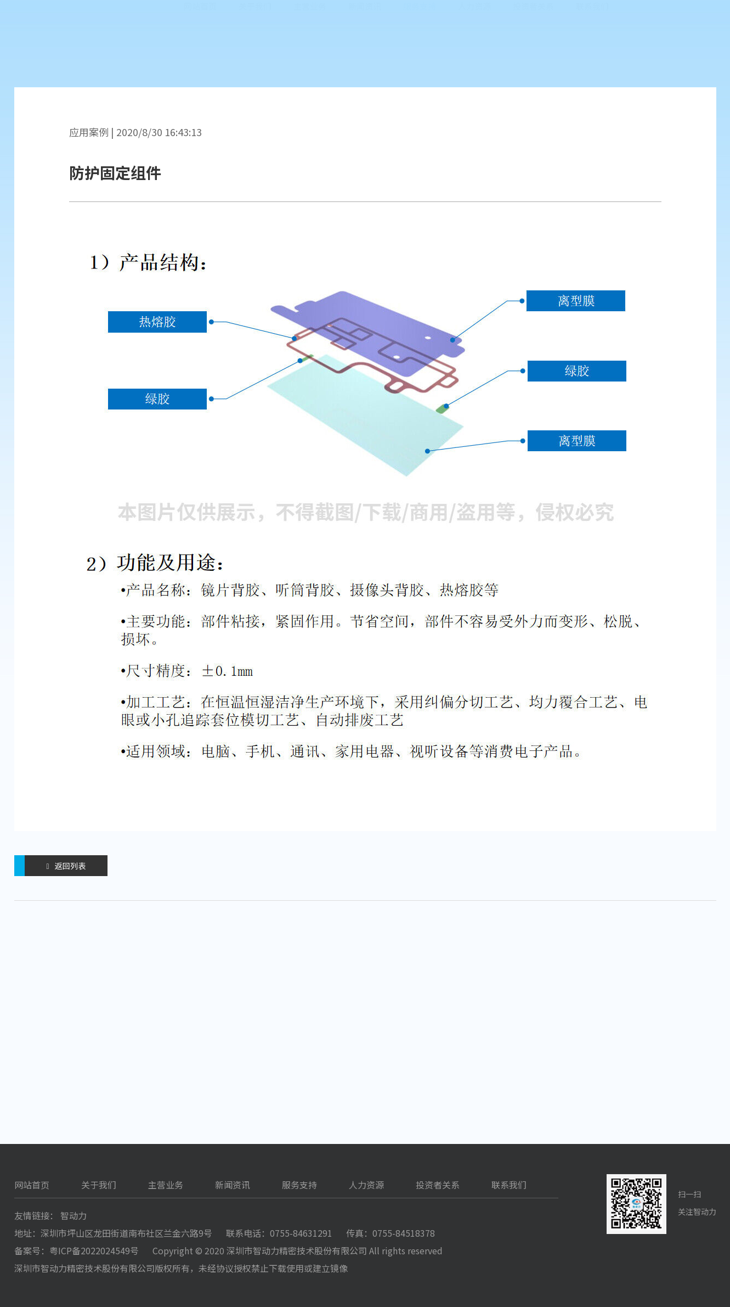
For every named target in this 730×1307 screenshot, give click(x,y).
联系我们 (592, 49)
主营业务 (309, 49)
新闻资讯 (364, 49)
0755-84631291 (301, 1232)
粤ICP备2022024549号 (94, 1250)
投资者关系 (533, 49)
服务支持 (419, 49)
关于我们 (255, 49)
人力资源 (474, 49)
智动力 (73, 1215)
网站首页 (200, 49)
